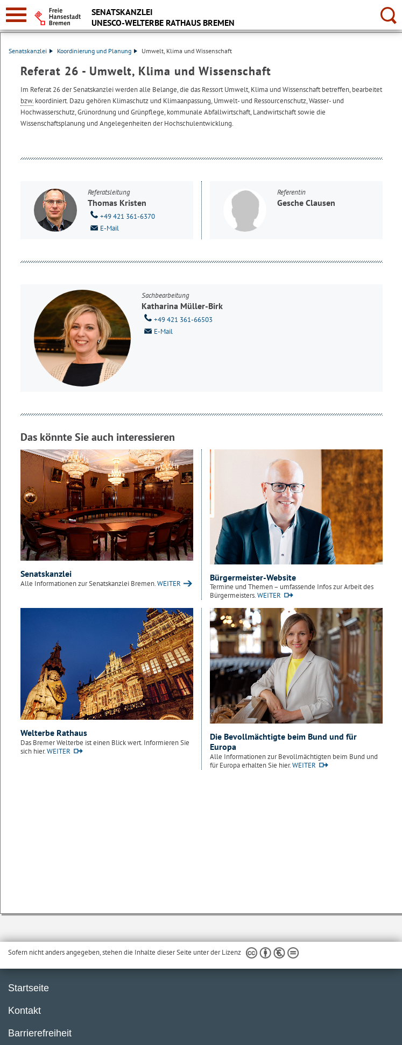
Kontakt (24, 1010)
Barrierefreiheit (40, 1033)
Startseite (28, 988)
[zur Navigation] (16, 15)
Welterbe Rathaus (53, 732)
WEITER (169, 583)
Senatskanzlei (31, 51)
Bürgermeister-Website (253, 577)
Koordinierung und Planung (97, 51)
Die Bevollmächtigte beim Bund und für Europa (283, 742)
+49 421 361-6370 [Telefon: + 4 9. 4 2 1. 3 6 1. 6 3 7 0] (121, 215)
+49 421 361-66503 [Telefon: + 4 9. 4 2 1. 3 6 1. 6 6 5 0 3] (177, 318)
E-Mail (103, 227)
